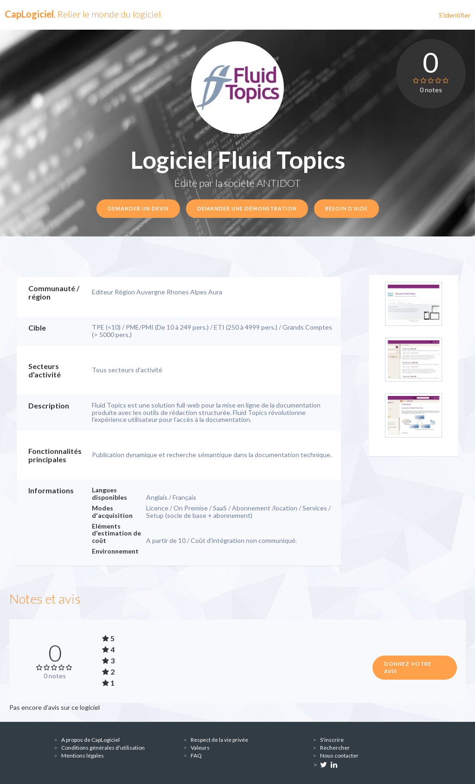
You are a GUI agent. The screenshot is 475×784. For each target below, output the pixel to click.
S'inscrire (332, 739)
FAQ (196, 755)
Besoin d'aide (346, 208)
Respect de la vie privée (219, 739)
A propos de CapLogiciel (90, 739)
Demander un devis (138, 208)
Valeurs (200, 747)
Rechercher (335, 747)
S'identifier (454, 15)
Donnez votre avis (407, 667)
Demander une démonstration (247, 208)
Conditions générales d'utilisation (103, 747)
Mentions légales (82, 755)
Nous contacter (339, 755)
